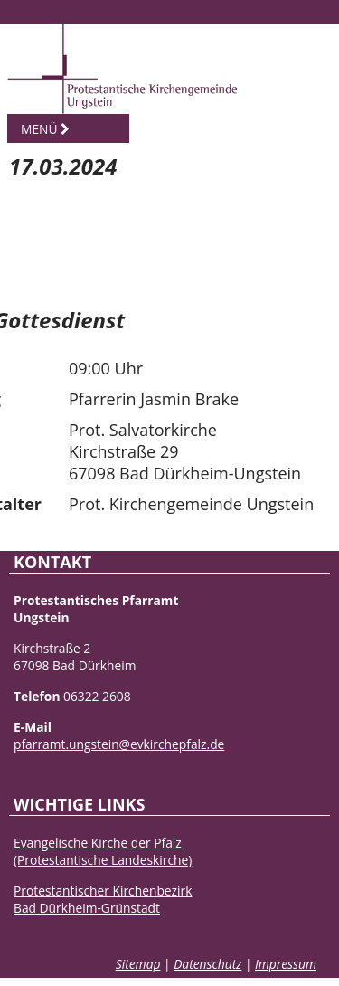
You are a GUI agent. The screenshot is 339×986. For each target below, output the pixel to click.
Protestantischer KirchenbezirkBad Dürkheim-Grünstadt (103, 899)
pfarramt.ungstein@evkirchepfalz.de (119, 744)
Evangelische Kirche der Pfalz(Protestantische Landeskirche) (103, 851)
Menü (45, 128)
